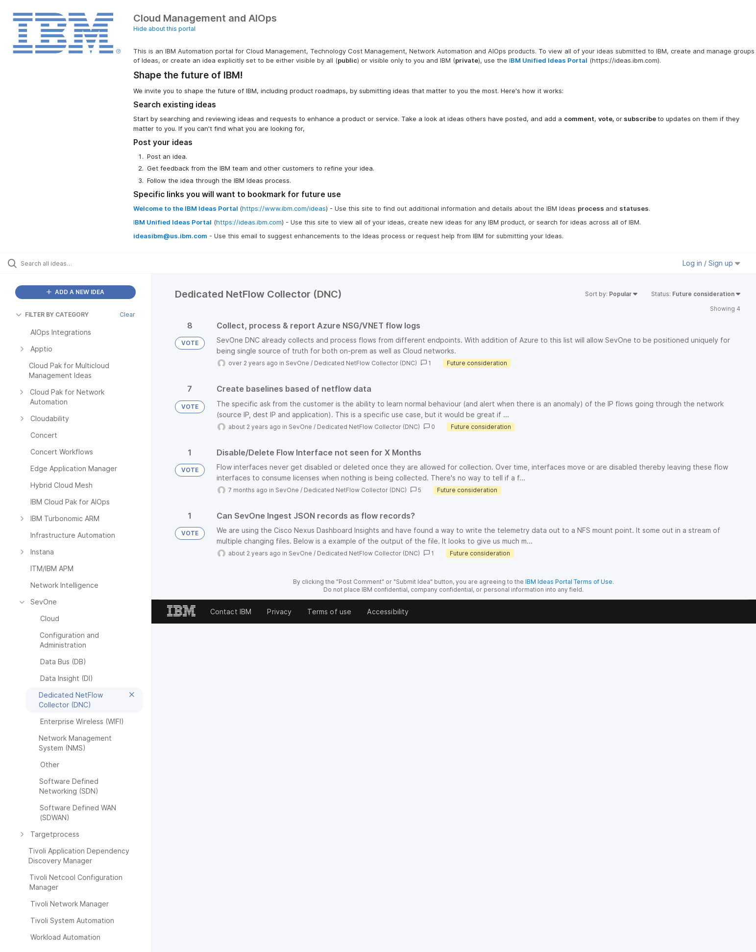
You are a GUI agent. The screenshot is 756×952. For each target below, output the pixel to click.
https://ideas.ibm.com (249, 222)
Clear (127, 314)
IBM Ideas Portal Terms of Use (568, 581)
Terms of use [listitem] (329, 611)
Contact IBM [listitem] (231, 611)
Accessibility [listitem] (388, 611)
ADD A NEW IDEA (75, 292)
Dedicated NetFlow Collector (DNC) (365, 363)
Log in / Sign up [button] (711, 263)
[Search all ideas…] (88, 263)
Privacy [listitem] (279, 611)
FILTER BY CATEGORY (52, 314)
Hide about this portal (164, 28)
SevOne (297, 363)
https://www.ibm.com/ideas (284, 208)
